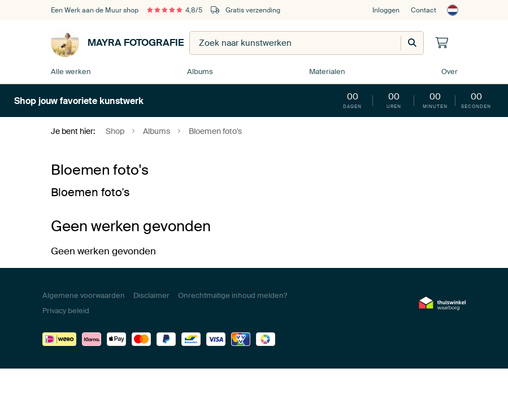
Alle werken (71, 71)
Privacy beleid (65, 310)
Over (449, 71)
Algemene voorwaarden (83, 295)
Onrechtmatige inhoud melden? (232, 295)
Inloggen (386, 10)
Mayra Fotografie (117, 43)
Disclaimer (151, 295)
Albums (200, 71)
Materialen (327, 71)
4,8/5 (174, 10)
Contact (423, 10)
